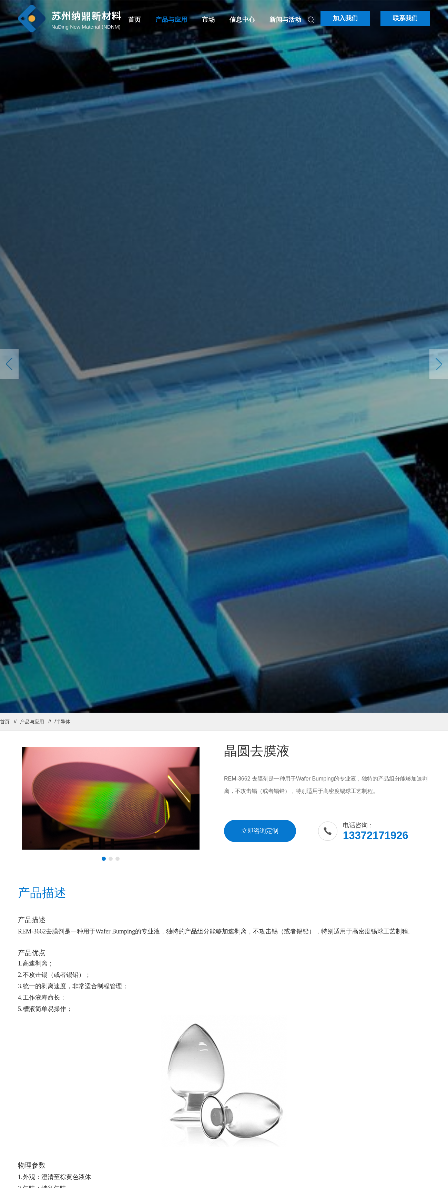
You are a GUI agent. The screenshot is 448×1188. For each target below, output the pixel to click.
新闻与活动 (285, 19)
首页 (134, 19)
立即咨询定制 (259, 830)
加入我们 (345, 18)
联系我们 (405, 18)
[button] (104, 859)
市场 (208, 19)
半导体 (63, 721)
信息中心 (242, 19)
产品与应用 (171, 19)
